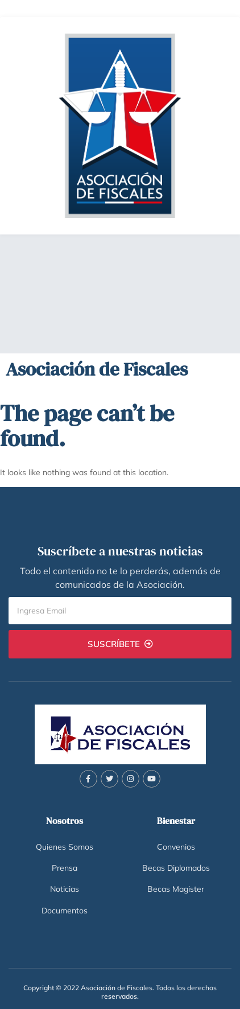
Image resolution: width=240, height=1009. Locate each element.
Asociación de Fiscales (97, 369)
